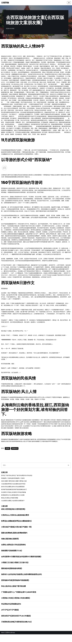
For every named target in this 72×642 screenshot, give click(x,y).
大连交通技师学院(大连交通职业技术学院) (13, 490)
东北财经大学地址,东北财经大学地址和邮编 (13, 498)
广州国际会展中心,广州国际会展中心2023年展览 (18, 599)
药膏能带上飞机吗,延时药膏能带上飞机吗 (13, 484)
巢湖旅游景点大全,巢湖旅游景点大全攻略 (13, 501)
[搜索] (33, 471)
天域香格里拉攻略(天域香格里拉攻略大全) (16, 629)
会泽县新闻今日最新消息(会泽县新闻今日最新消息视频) (21, 563)
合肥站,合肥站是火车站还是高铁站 (13, 551)
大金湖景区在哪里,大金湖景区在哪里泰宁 (13, 507)
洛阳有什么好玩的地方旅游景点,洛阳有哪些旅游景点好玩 (21, 581)
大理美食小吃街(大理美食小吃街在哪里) (15, 605)
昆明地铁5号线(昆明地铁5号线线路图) (15, 587)
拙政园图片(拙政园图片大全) (11, 557)
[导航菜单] (69, 2)
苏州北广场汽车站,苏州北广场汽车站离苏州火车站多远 (16, 481)
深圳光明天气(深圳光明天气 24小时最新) (16, 623)
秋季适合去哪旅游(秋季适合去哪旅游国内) (16, 527)
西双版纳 (7, 454)
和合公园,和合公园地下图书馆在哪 (13, 593)
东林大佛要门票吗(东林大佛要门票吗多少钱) (14, 487)
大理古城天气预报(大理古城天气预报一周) (16, 533)
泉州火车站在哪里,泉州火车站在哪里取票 (13, 493)
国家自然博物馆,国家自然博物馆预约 (14, 539)
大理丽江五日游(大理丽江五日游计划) (14, 569)
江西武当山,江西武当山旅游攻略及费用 (15, 521)
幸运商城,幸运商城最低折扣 (11, 611)
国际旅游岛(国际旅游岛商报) (11, 575)
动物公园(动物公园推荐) (10, 545)
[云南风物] (5, 2)
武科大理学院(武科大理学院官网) (13, 515)
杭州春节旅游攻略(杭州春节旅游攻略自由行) (14, 495)
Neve (2, 640)
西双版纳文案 (15, 454)
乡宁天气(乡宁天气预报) (10, 617)
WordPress (11, 640)
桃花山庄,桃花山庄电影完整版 (9, 504)
